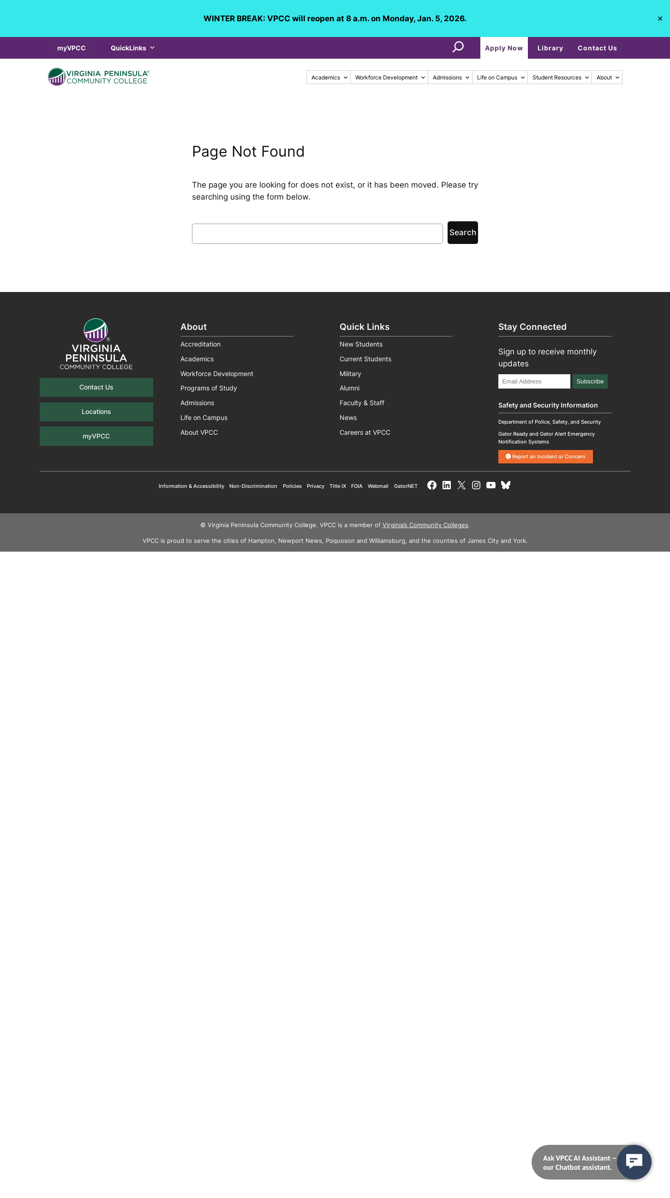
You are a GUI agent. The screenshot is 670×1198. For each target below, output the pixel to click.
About (608, 77)
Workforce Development (390, 77)
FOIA (357, 486)
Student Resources (561, 77)
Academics (329, 77)
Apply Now (504, 48)
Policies (292, 486)
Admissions (451, 77)
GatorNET (406, 486)
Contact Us (597, 48)
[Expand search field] (458, 47)
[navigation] (592, 1162)
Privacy (315, 486)
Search (462, 232)
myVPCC (71, 48)
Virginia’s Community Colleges (425, 525)
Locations (96, 411)
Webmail (378, 486)
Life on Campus (501, 77)
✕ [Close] (660, 18)
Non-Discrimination (253, 486)
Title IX (337, 486)
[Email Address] (534, 381)
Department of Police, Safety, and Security (549, 422)
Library (550, 48)
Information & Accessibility (191, 486)
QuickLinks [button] (133, 47)
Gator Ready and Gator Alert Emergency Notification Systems (546, 438)
